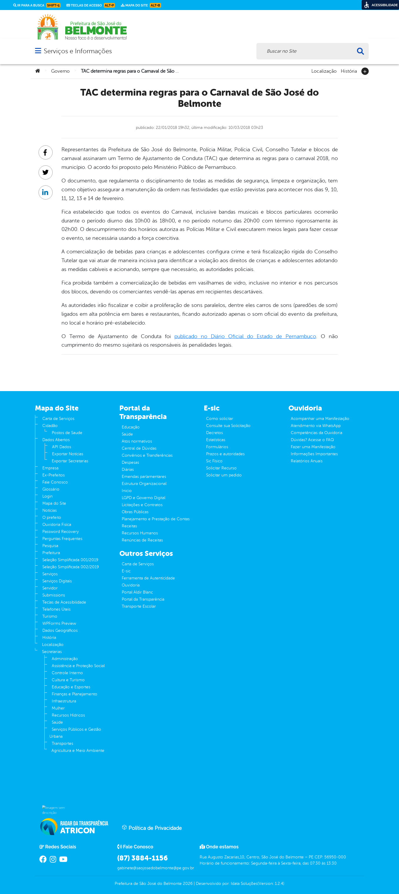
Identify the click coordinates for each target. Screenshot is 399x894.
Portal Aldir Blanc (137, 592)
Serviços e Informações (78, 51)
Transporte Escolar (139, 606)
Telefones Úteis (56, 609)
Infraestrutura (64, 701)
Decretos (214, 433)
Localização (324, 71)
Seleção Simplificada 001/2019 (70, 560)
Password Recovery (60, 531)
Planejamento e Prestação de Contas (156, 519)
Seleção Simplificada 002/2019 (70, 567)
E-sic (126, 571)
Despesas (130, 462)
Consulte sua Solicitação (228, 425)
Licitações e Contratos (142, 505)
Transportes (62, 743)
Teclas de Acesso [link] (90, 5)
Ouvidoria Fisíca (56, 524)
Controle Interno (67, 673)
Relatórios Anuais (307, 461)
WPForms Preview (59, 623)
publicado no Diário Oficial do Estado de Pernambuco (245, 336)
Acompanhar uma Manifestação (320, 418)
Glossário (50, 489)
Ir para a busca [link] (37, 5)
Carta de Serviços (58, 418)
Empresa (50, 468)
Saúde (57, 722)
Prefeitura (51, 553)
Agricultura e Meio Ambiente (77, 750)
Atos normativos (137, 441)
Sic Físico (214, 461)
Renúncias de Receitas (142, 540)
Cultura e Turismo (68, 680)
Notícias (49, 510)
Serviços (50, 574)
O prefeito (51, 517)
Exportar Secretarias (70, 461)
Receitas (129, 526)
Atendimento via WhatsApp (316, 425)
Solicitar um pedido (224, 475)
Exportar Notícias (67, 454)
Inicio (127, 490)
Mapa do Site (54, 503)
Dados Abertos (56, 440)
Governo (60, 71)
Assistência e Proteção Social (78, 666)
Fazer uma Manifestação (313, 447)
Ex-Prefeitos (53, 475)
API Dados (61, 447)
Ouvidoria (131, 585)
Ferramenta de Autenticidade (148, 578)
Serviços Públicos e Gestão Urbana (75, 733)
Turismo (49, 616)
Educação (131, 427)
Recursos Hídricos (68, 715)
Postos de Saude (67, 433)
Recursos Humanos (140, 533)
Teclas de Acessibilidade (64, 602)
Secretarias (52, 651)
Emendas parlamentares (144, 476)
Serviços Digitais (57, 581)
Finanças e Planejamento (74, 694)
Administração (65, 659)
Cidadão (50, 425)
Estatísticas (215, 440)
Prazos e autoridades (225, 454)
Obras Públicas (135, 512)
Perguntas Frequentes (62, 538)
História (349, 71)
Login (47, 496)
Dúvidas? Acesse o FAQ (312, 440)
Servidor (50, 588)
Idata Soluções (244, 883)
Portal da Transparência (143, 599)
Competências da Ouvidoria (316, 433)
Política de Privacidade (152, 828)
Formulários (217, 447)
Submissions (53, 595)
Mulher (58, 708)
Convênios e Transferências (147, 455)
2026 (187, 883)
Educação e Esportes (71, 687)
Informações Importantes (314, 454)
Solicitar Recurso (221, 468)
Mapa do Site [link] (141, 5)
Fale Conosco (55, 482)
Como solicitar (219, 418)
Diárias (128, 469)
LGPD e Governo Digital (143, 498)
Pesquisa (50, 546)
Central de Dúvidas (139, 448)
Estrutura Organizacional (144, 483)
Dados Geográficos (60, 630)
